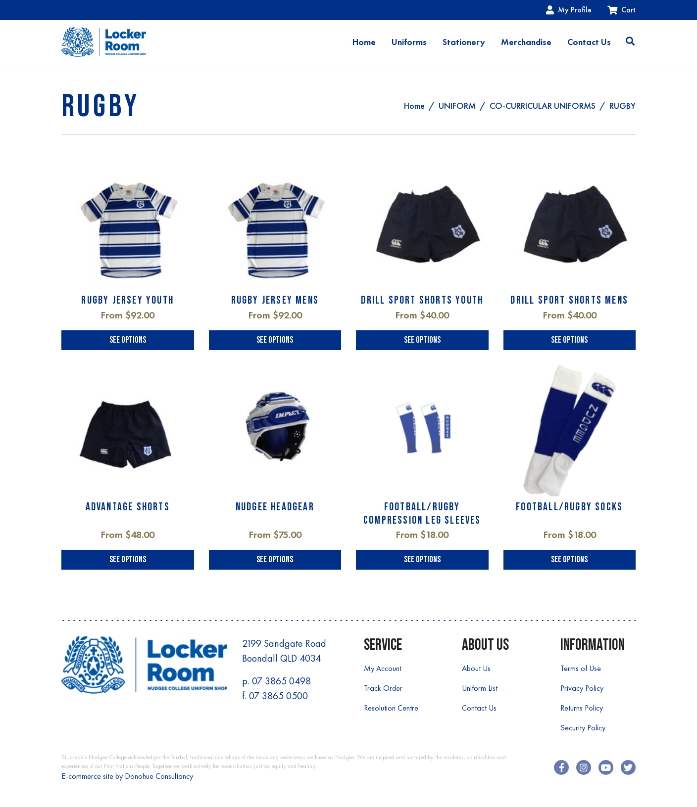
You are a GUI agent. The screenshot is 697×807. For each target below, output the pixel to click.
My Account (382, 668)
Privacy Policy (581, 688)
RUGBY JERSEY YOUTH (127, 300)
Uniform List (480, 688)
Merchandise (526, 42)
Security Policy (582, 727)
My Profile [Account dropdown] (569, 9)
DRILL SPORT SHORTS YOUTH (422, 300)
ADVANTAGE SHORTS (128, 507)
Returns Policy (581, 708)
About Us (476, 668)
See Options (127, 340)
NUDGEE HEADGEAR (275, 507)
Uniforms (409, 42)
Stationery (464, 42)
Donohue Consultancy (159, 776)
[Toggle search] (630, 42)
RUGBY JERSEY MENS (275, 300)
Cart (621, 9)
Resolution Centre (391, 708)
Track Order (383, 688)
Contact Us (589, 42)
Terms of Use (580, 668)
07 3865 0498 (281, 681)
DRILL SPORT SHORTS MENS (569, 300)
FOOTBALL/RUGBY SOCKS (569, 507)
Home (364, 42)
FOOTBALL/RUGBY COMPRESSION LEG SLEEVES (422, 513)
